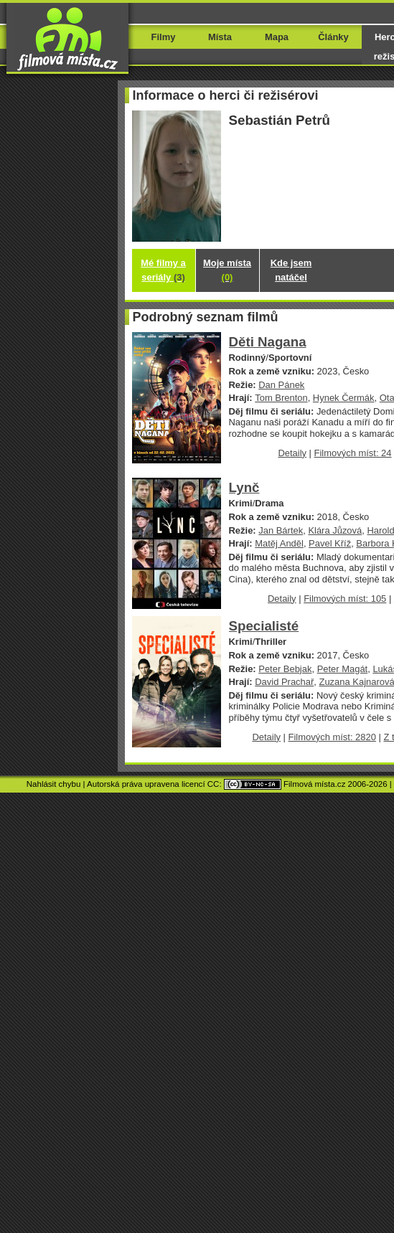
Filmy (163, 37)
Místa (220, 37)
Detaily (292, 453)
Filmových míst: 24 (353, 453)
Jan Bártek (280, 530)
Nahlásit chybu (54, 784)
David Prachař (284, 681)
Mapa (277, 37)
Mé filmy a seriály (163, 270)
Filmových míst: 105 (345, 598)
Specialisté (264, 625)
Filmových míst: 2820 (332, 737)
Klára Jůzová (335, 530)
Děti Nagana (267, 341)
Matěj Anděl (279, 543)
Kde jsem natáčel (291, 270)
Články (333, 37)
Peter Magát (342, 668)
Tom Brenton (281, 397)
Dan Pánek (281, 384)
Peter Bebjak (284, 668)
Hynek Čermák (344, 397)
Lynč (244, 487)
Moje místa (227, 270)
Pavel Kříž (330, 543)
